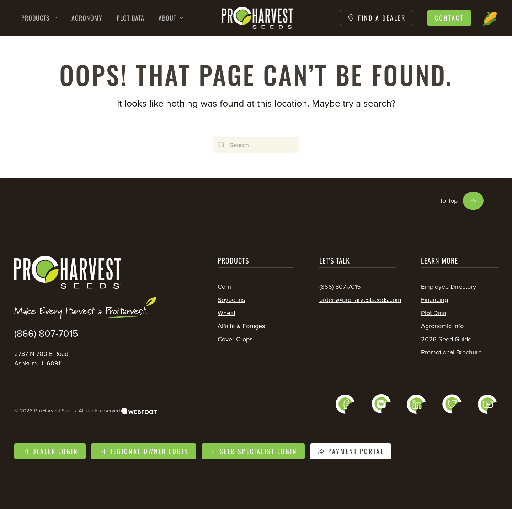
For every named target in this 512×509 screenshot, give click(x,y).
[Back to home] (256, 18)
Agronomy (86, 17)
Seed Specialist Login (253, 451)
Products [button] (39, 17)
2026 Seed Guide (446, 339)
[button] (473, 201)
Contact (449, 17)
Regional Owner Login (143, 451)
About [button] (171, 17)
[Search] (256, 145)
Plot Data (130, 17)
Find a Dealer (376, 17)
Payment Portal (351, 451)
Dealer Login (50, 451)
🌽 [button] (490, 17)
